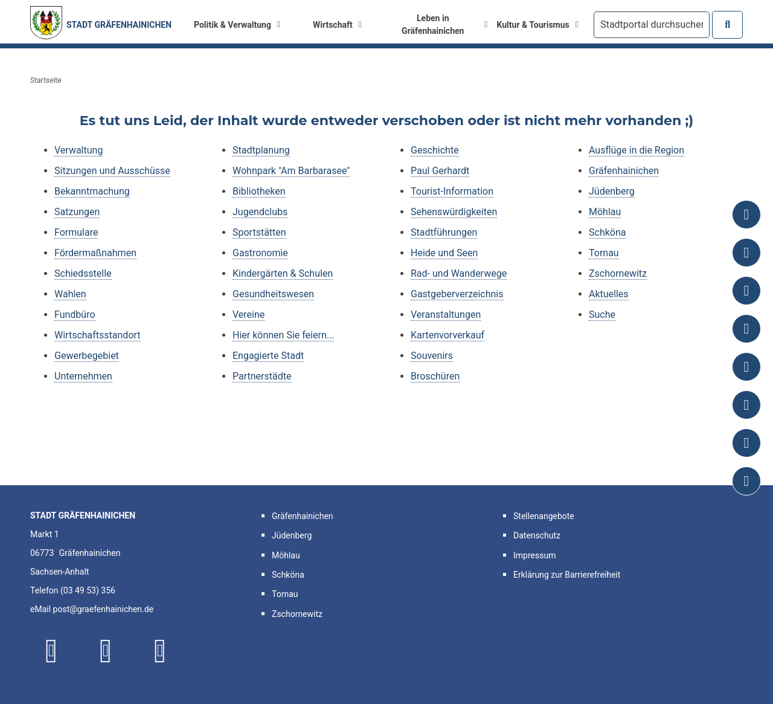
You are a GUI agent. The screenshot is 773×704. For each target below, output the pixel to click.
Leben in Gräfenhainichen (444, 24)
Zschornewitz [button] (297, 614)
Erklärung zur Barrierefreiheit (566, 575)
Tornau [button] (285, 594)
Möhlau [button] (286, 555)
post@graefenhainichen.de (103, 609)
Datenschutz (536, 535)
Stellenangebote (543, 516)
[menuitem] (237, 25)
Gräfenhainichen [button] (302, 516)
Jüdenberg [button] (292, 535)
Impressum (534, 555)
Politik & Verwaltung (237, 25)
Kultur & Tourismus (538, 25)
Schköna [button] (288, 575)
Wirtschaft (337, 25)
